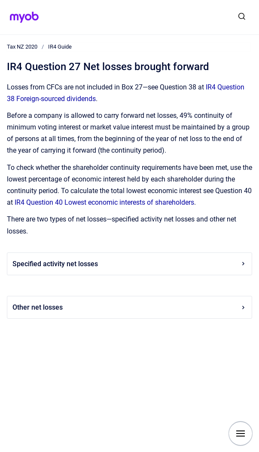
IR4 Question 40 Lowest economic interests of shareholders (104, 202)
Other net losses (129, 307)
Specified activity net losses (129, 264)
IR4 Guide (60, 46)
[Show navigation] (240, 433)
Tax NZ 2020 (22, 46)
